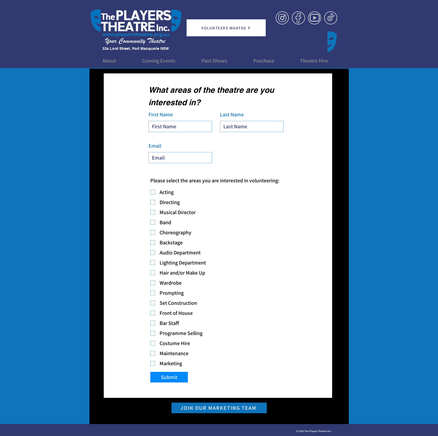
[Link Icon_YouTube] (314, 17)
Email (154, 145)
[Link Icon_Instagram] (282, 17)
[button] (109, 60)
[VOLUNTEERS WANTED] (226, 28)
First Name (160, 114)
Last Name (232, 114)
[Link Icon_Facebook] (298, 17)
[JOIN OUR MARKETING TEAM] (219, 408)
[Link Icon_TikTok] (330, 17)
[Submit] (169, 377)
